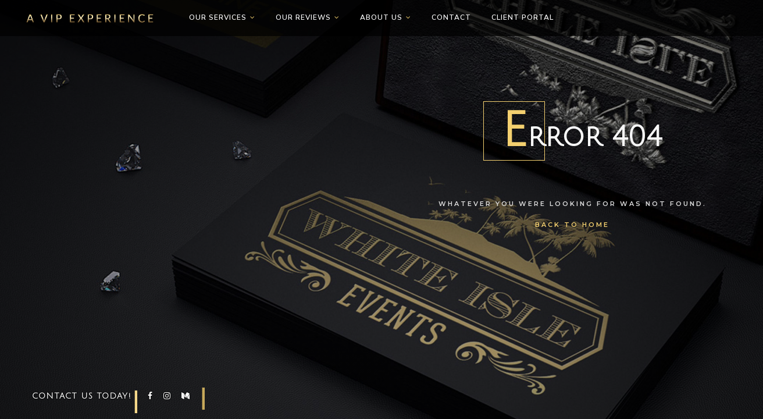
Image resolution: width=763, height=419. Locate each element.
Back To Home (572, 225)
